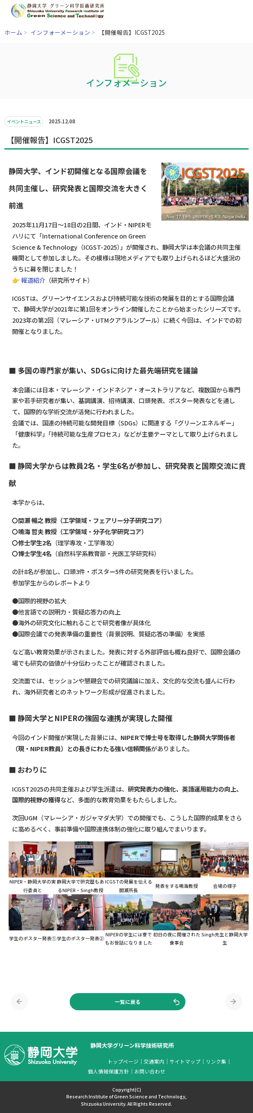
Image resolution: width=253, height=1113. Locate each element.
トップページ (123, 1061)
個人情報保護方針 (108, 1071)
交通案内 (154, 1061)
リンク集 (216, 1061)
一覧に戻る (128, 1001)
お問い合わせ (149, 1071)
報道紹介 (33, 279)
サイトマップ (185, 1061)
